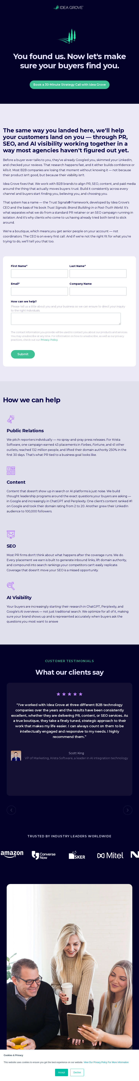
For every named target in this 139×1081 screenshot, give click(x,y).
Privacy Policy (49, 339)
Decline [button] (77, 1072)
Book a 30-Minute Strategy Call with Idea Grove (69, 84)
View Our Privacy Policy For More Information (106, 1062)
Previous (11, 810)
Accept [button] (61, 1072)
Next (127, 810)
